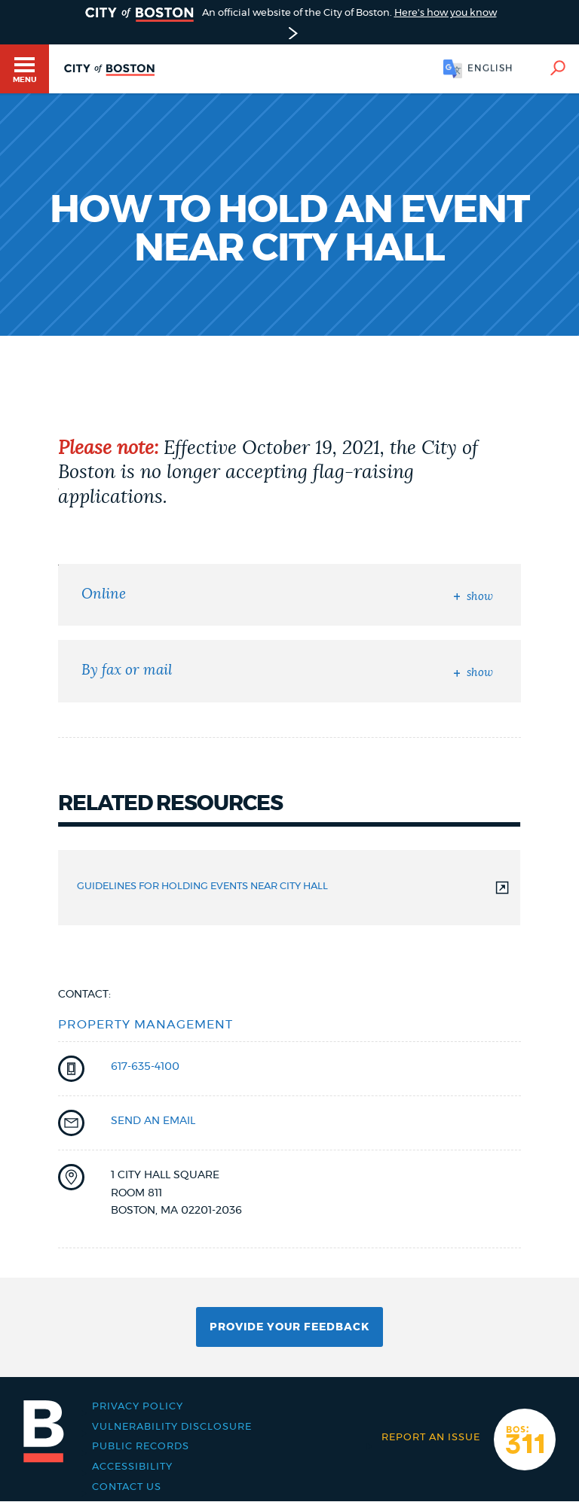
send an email (153, 1121)
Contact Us (126, 1487)
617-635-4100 (145, 1067)
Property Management (145, 1025)
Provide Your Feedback (289, 1327)
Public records (140, 1447)
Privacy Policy (137, 1407)
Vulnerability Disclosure (172, 1427)
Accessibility (132, 1467)
